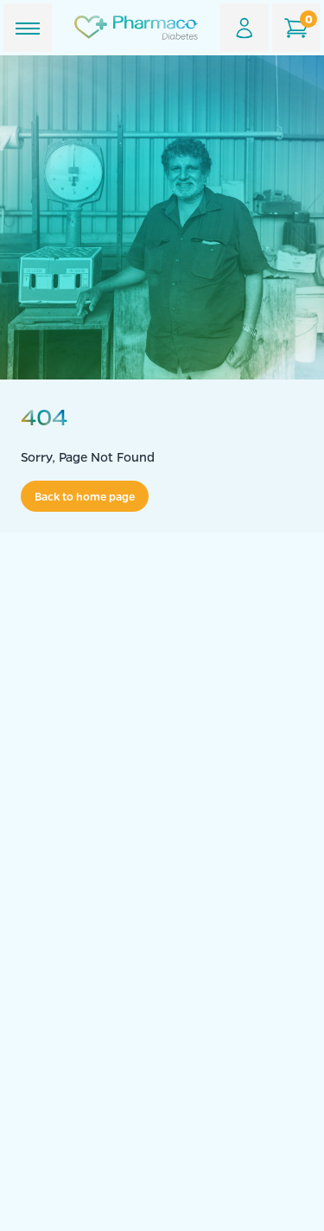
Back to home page (85, 495)
